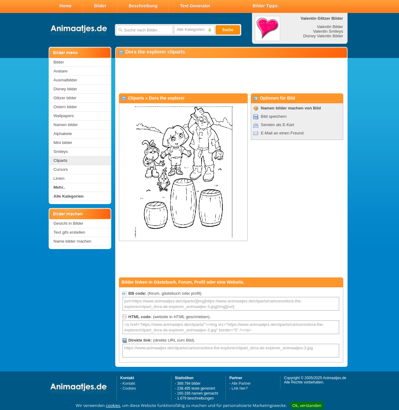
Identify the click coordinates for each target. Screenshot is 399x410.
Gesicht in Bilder (68, 223)
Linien (59, 178)
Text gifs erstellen (69, 232)
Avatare (61, 71)
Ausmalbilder (65, 80)
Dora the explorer (167, 98)
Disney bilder (65, 89)
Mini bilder (63, 142)
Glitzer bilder (65, 98)
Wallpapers (64, 115)
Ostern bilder (65, 107)
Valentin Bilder (330, 26)
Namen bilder (66, 124)
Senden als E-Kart (277, 124)
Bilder (100, 5)
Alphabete (63, 133)
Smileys (61, 151)
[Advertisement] (231, 76)
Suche (227, 30)
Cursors (61, 169)
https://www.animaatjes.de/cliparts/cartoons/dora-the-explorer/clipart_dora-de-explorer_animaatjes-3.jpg (230, 351)
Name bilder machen (73, 241)
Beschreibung (143, 5)
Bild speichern (274, 116)
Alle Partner (241, 383)
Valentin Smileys (328, 31)
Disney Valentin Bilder (323, 36)
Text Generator (195, 5)
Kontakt (129, 383)
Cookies (129, 388)
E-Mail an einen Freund (282, 133)
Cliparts (60, 160)
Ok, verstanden (306, 405)
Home (66, 5)
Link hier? (240, 388)
